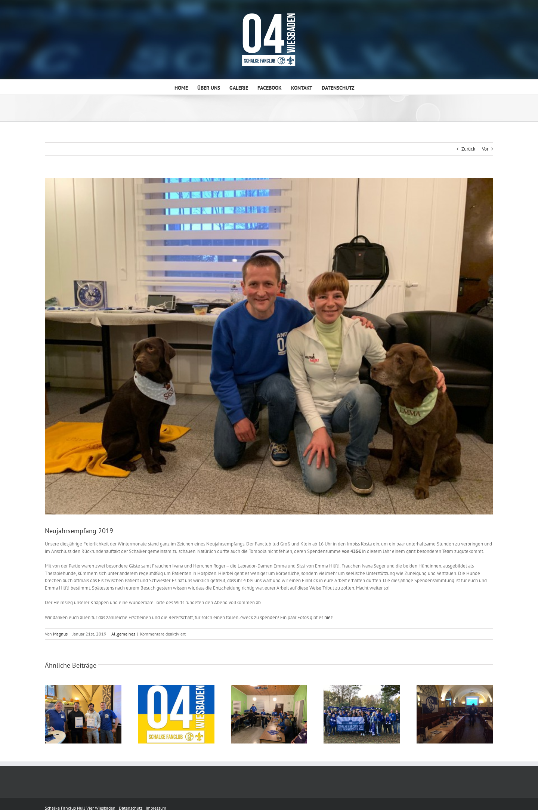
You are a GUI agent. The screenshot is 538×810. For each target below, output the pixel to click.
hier (328, 617)
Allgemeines (123, 634)
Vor (485, 149)
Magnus (60, 634)
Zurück (468, 149)
